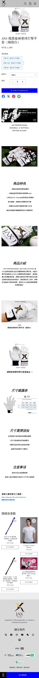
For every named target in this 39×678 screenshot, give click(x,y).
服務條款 (12, 667)
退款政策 (27, 667)
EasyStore (23, 622)
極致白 (4, 74)
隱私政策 (19, 667)
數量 (3, 81)
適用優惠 (5, 54)
